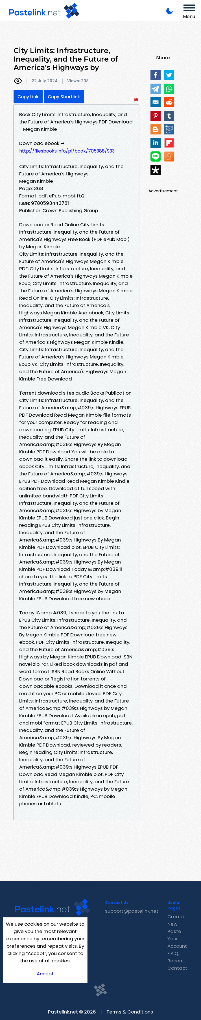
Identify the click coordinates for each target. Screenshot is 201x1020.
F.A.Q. (173, 953)
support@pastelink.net (131, 911)
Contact (177, 968)
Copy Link (28, 97)
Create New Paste (175, 924)
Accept (45, 973)
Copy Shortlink (64, 97)
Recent (175, 960)
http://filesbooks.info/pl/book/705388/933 (67, 151)
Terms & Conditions (129, 1011)
